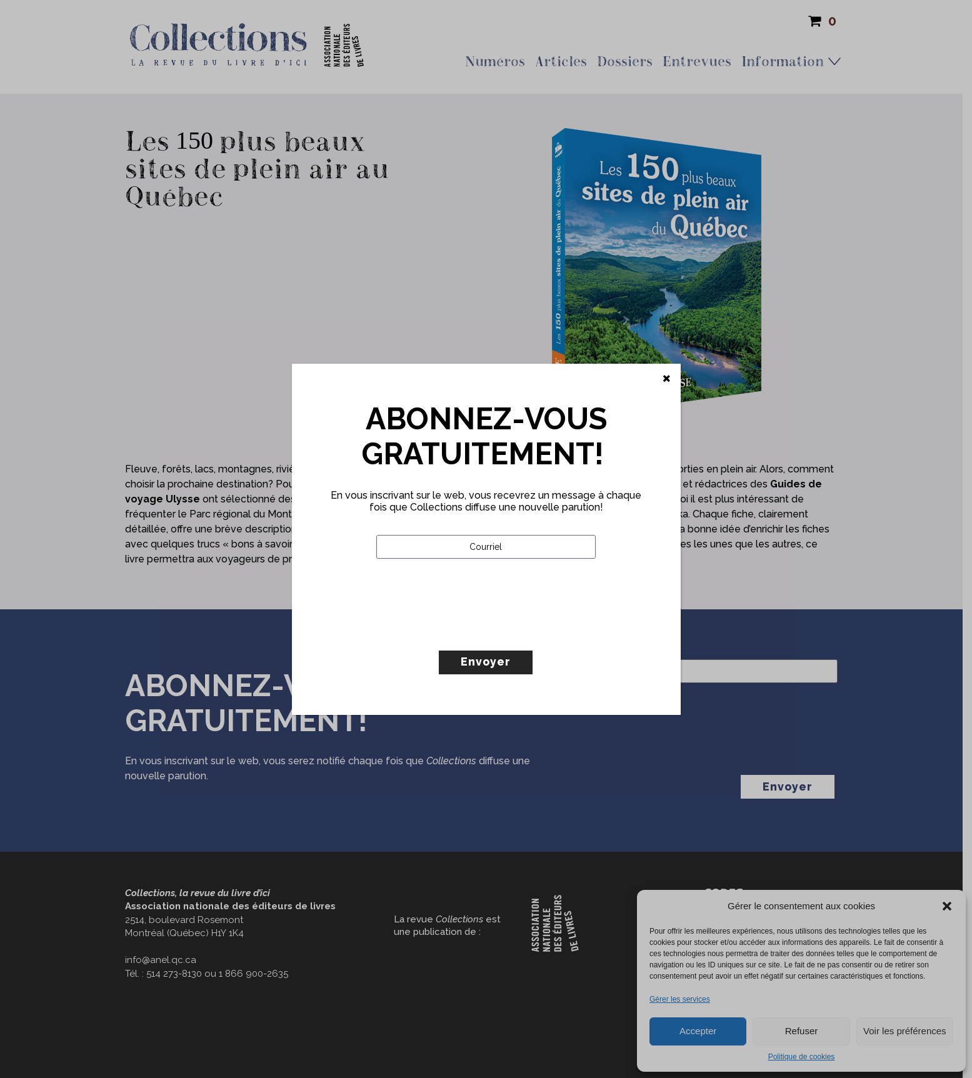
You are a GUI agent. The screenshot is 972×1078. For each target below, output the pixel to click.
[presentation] (471, 630)
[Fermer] (667, 379)
